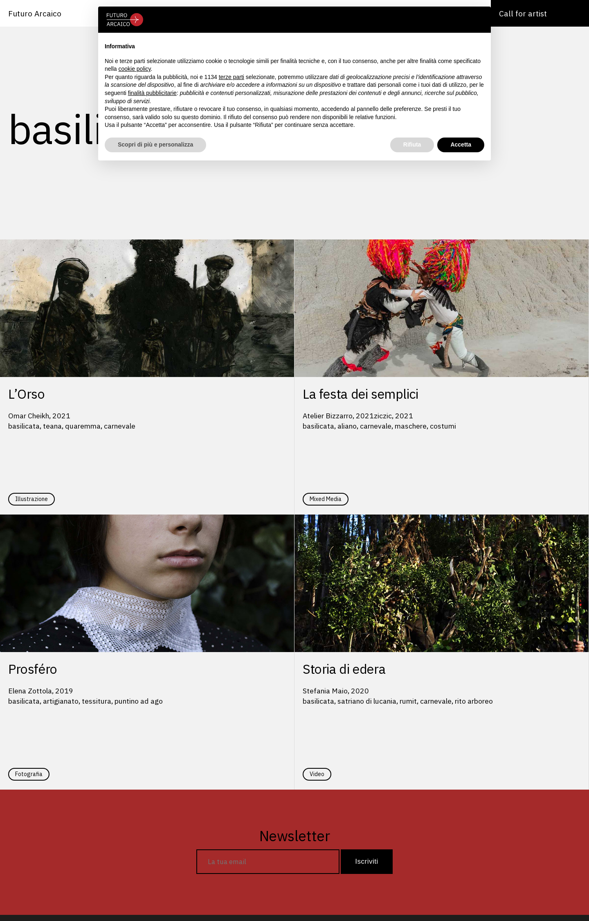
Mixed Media (326, 499)
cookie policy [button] (134, 68)
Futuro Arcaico (34, 13)
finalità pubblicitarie (152, 93)
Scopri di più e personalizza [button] (155, 144)
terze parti (231, 77)
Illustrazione (31, 499)
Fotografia (29, 774)
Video (317, 774)
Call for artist (523, 13)
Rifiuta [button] (412, 144)
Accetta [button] (460, 144)
